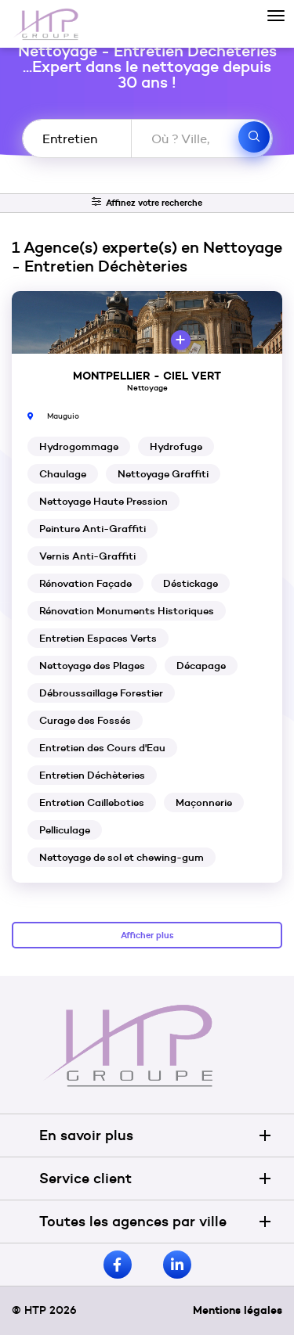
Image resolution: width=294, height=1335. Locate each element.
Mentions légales (237, 1310)
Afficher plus (147, 935)
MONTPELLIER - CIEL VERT (147, 376)
